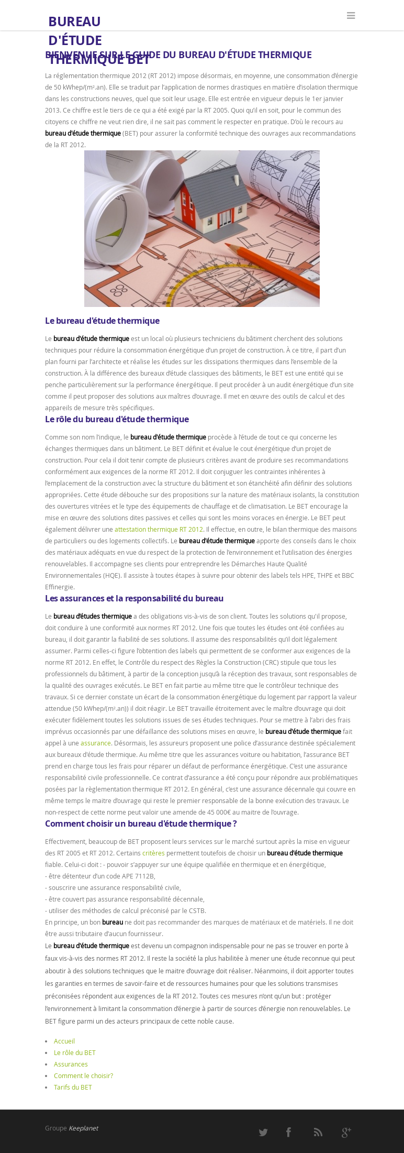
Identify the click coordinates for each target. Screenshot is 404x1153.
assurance (96, 743)
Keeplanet (83, 1128)
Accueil (64, 1041)
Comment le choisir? (83, 1075)
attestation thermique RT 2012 (159, 529)
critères (153, 853)
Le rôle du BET (75, 1052)
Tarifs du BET (73, 1087)
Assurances (71, 1064)
